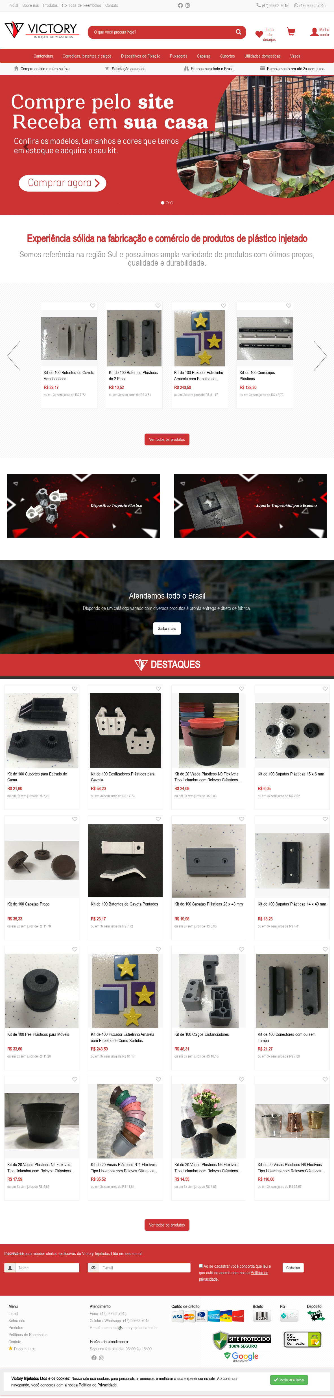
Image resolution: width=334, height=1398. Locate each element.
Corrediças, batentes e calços (87, 55)
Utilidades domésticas (263, 55)
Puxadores (178, 55)
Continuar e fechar (289, 1380)
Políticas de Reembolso (81, 5)
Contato (111, 5)
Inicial (13, 5)
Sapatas (204, 55)
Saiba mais (167, 628)
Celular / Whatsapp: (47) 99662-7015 (119, 1320)
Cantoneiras (43, 55)
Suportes (227, 55)
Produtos (50, 5)
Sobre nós (30, 5)
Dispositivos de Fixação (140, 55)
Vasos (295, 55)
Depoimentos (22, 1348)
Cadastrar (293, 1267)
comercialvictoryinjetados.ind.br (130, 1327)
